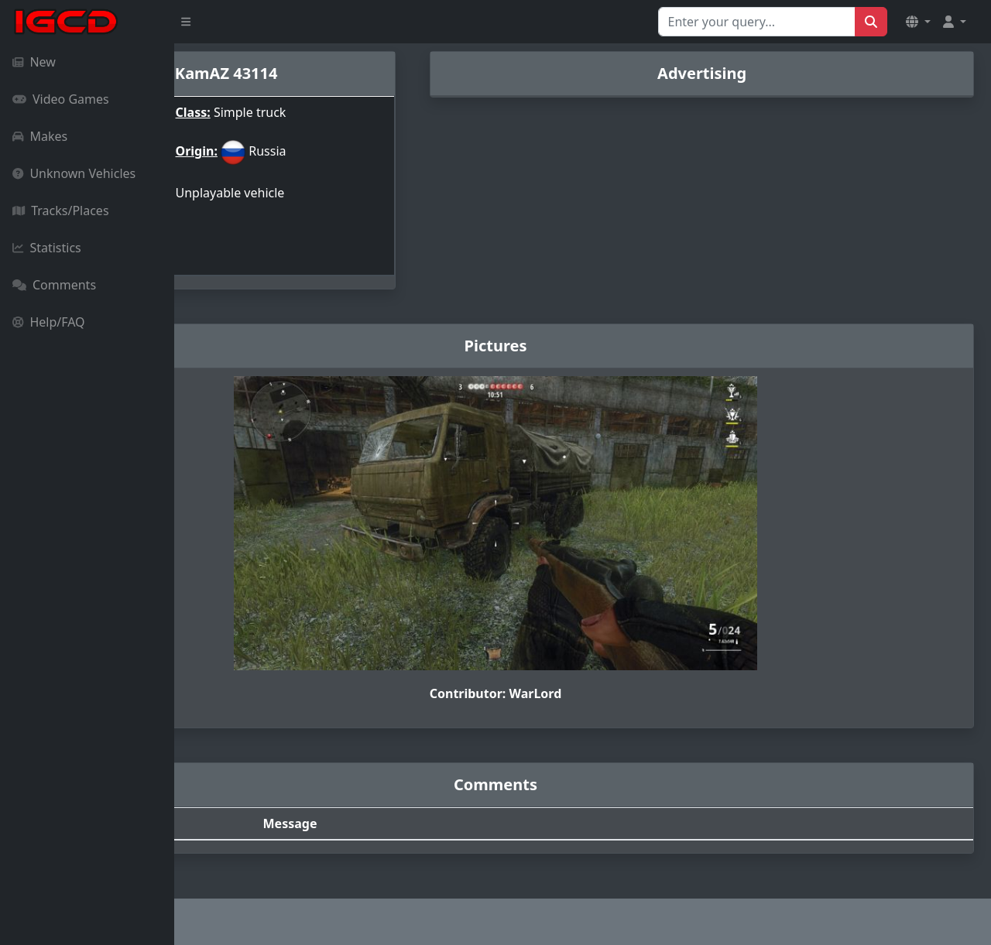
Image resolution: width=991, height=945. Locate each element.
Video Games (60, 99)
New (34, 61)
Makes (39, 136)
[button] (918, 21)
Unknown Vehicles (73, 173)
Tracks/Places (60, 210)
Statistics (46, 247)
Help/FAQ (48, 321)
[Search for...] (757, 21)
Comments (54, 284)
